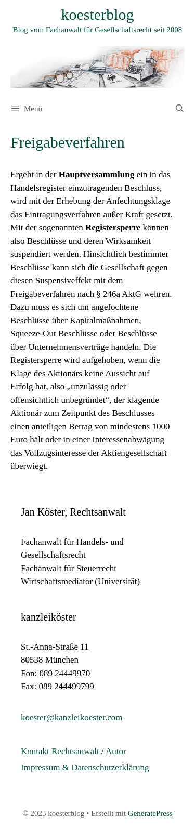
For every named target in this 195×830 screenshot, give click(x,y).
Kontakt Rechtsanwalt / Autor (73, 751)
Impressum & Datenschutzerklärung (85, 767)
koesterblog (97, 14)
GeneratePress (150, 813)
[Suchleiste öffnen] (179, 108)
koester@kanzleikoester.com (72, 717)
